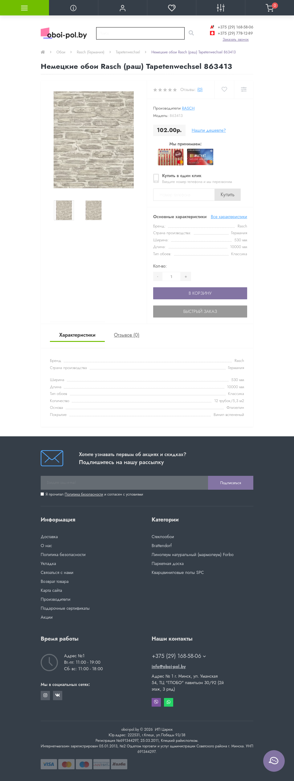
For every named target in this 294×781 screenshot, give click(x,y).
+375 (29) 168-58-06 (231, 27)
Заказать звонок (236, 39)
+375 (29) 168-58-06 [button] (179, 656)
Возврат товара (55, 581)
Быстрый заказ (200, 311)
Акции (47, 617)
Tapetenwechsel (128, 52)
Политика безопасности (84, 494)
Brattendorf (162, 545)
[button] (122, 7)
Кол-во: (160, 266)
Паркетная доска (168, 563)
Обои (60, 52)
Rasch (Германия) (90, 52)
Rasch (188, 108)
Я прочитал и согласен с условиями (94, 494)
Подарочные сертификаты (65, 608)
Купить (228, 194)
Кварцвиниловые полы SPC (178, 572)
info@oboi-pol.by (169, 666)
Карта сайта (51, 590)
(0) (199, 89)
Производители (55, 599)
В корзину (200, 293)
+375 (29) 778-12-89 (231, 33)
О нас (46, 545)
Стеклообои (163, 537)
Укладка (48, 563)
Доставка (49, 537)
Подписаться (230, 483)
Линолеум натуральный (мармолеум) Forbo (193, 554)
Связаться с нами (57, 572)
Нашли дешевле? (209, 130)
